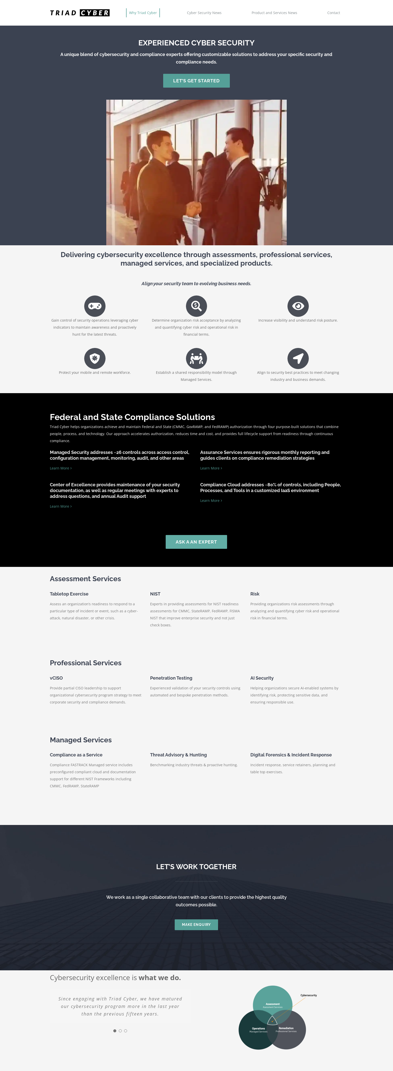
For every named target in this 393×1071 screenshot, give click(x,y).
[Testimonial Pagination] (114, 1030)
